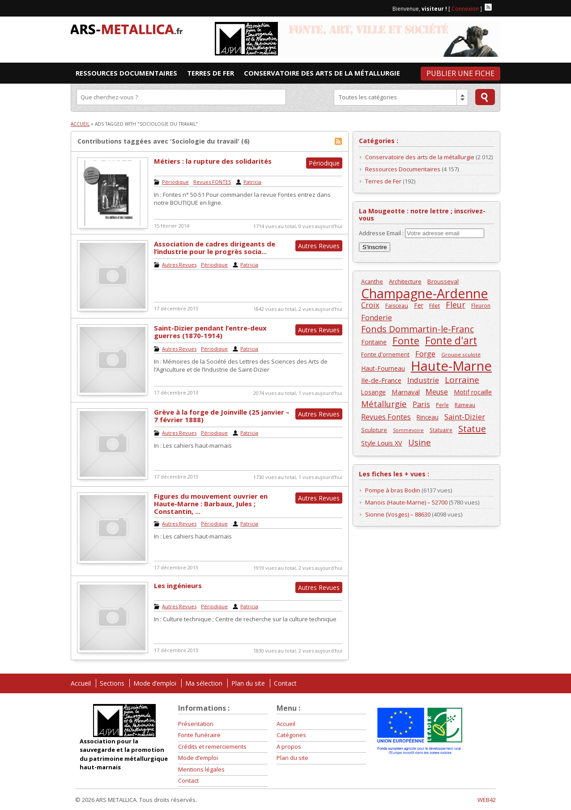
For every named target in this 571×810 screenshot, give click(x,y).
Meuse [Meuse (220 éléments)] (437, 392)
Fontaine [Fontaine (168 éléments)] (374, 342)
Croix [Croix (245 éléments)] (370, 305)
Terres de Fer (383, 181)
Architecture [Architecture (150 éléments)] (405, 281)
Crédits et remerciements (212, 746)
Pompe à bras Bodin (392, 490)
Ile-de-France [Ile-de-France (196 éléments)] (381, 380)
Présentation (195, 724)
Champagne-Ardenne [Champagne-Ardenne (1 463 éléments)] (424, 293)
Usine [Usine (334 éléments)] (419, 442)
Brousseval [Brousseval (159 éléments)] (443, 281)
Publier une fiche (460, 73)
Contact (285, 683)
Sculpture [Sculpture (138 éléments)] (374, 430)
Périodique (175, 181)
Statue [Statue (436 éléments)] (472, 428)
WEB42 (486, 800)
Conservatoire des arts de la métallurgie (419, 157)
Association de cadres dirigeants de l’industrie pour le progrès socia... (214, 247)
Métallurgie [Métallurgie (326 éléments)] (384, 403)
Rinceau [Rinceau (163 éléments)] (428, 417)
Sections (112, 683)
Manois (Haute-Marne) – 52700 (406, 502)
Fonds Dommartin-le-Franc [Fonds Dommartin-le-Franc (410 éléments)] (417, 329)
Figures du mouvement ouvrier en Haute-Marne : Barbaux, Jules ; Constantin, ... (211, 504)
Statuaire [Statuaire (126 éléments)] (441, 429)
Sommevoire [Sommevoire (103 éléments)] (408, 430)
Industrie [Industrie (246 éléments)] (423, 380)
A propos (289, 746)
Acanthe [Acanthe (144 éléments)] (372, 281)
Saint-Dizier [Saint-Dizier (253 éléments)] (464, 416)
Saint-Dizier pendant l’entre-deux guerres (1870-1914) (210, 331)
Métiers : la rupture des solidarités (213, 161)
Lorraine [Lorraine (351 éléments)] (462, 380)
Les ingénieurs (178, 585)
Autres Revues (179, 264)
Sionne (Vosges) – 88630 (397, 514)
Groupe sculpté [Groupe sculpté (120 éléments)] (461, 354)
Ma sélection (203, 683)
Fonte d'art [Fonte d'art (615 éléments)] (451, 340)
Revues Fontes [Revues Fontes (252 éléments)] (386, 416)
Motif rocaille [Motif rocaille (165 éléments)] (473, 392)
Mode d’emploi (154, 683)
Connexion (465, 9)
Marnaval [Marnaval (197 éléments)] (406, 391)
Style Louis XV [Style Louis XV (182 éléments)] (381, 443)
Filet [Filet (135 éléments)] (434, 306)
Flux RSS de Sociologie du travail (338, 141)
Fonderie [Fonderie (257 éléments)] (376, 317)
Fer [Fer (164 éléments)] (418, 305)
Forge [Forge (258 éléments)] (425, 353)
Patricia (252, 181)
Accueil (80, 124)
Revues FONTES (212, 181)
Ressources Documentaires (402, 169)
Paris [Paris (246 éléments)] (421, 404)
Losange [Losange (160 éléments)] (373, 392)
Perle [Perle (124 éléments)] (442, 404)
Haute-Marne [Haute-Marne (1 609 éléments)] (451, 366)
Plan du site (248, 683)
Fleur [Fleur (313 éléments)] (455, 305)
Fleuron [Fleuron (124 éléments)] (480, 305)
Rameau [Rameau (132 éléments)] (465, 405)
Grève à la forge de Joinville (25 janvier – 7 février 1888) (222, 415)
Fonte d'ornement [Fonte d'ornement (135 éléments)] (385, 354)
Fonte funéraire (199, 735)
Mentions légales (201, 769)
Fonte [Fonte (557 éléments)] (405, 340)
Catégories (291, 735)
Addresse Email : (382, 233)
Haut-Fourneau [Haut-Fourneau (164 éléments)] (383, 368)
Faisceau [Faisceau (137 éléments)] (396, 306)
